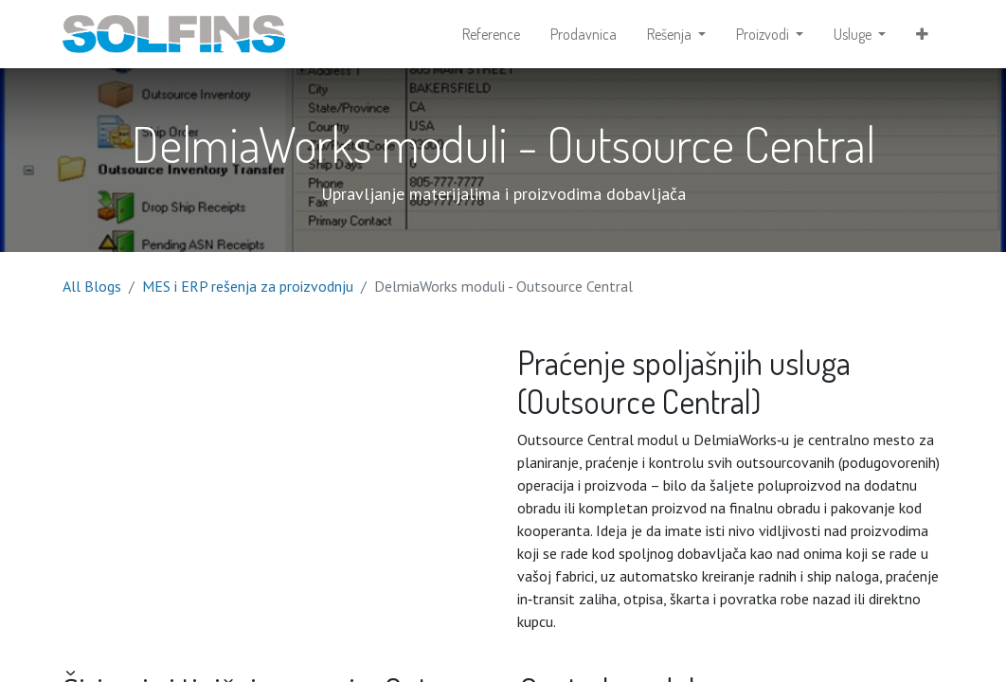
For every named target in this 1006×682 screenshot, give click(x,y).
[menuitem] (491, 34)
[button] (922, 34)
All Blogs (92, 286)
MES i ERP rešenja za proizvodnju (247, 286)
